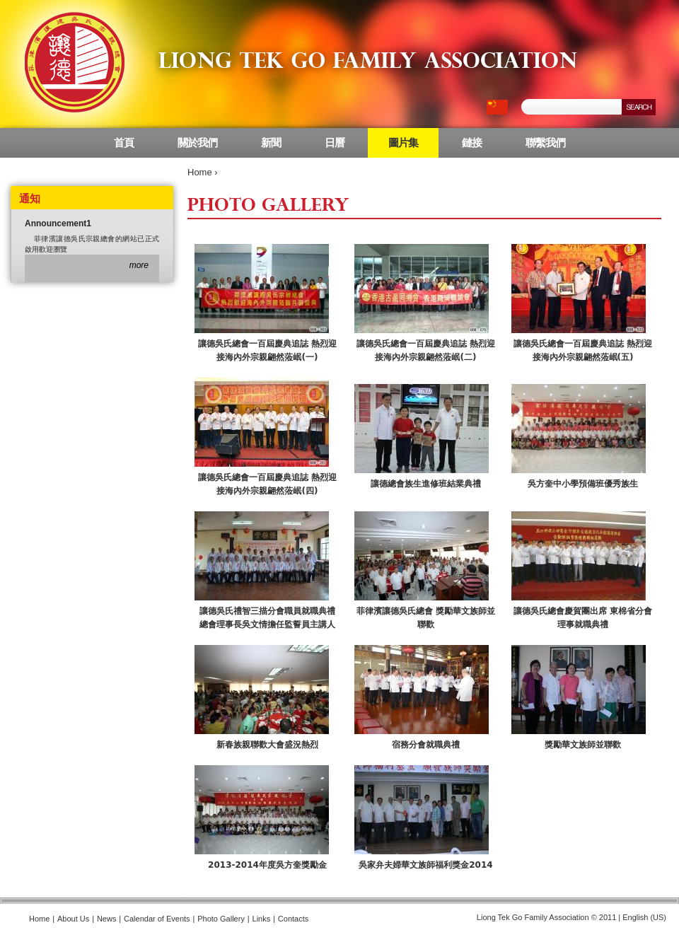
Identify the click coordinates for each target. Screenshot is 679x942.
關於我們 (197, 142)
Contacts (293, 918)
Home (199, 172)
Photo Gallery (221, 918)
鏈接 (472, 142)
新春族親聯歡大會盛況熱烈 (267, 745)
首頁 (124, 142)
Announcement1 (58, 223)
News (107, 918)
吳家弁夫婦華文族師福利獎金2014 (425, 865)
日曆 (334, 142)
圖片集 (403, 142)
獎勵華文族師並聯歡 (583, 745)
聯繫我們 (545, 142)
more (139, 265)
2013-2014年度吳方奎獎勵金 (267, 865)
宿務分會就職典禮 (426, 745)
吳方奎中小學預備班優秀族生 (583, 484)
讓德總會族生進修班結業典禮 (426, 484)
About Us (73, 918)
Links (262, 918)
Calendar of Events (157, 918)
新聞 (271, 142)
